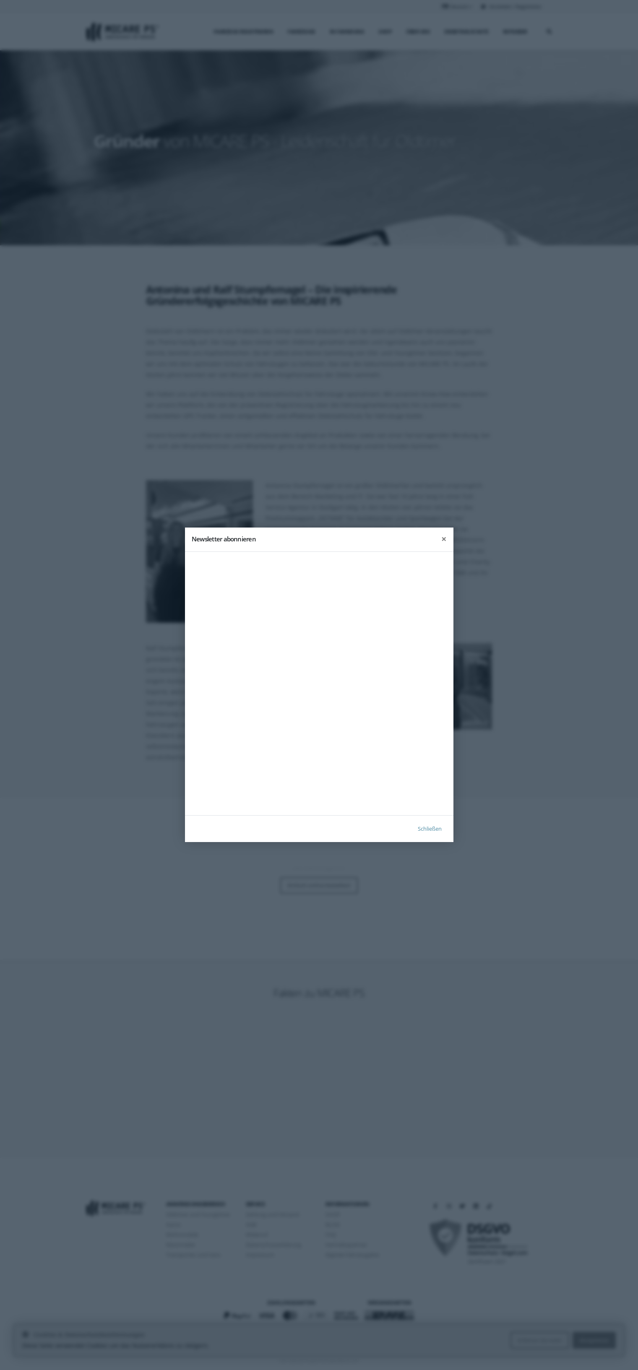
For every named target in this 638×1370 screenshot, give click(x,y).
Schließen (430, 829)
